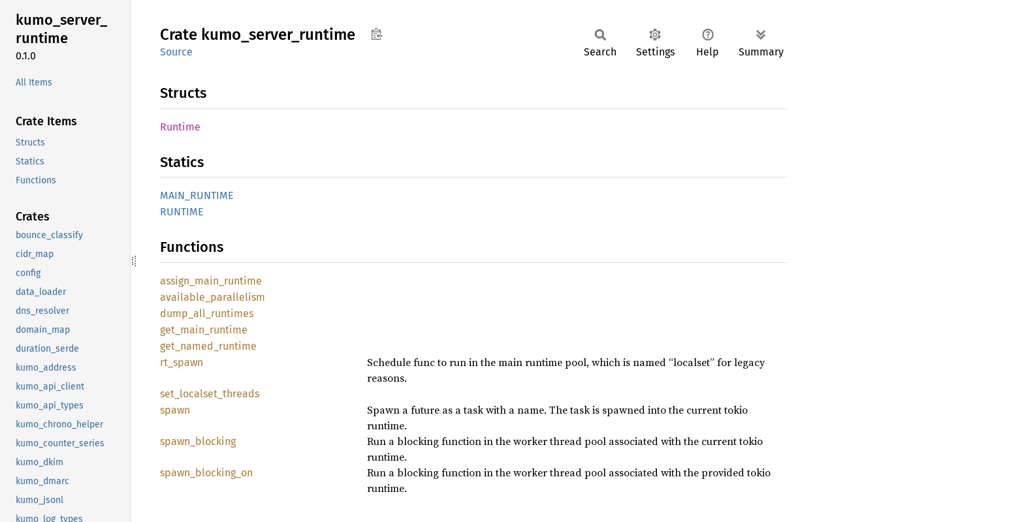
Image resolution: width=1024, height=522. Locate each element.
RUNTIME (182, 212)
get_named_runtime (208, 346)
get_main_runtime (204, 330)
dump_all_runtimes (206, 313)
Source (176, 52)
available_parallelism (212, 297)
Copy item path (376, 34)
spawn (175, 410)
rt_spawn (181, 362)
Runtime (180, 127)
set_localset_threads (209, 394)
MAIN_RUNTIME (197, 195)
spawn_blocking (198, 441)
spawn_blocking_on (206, 473)
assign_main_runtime (211, 281)
